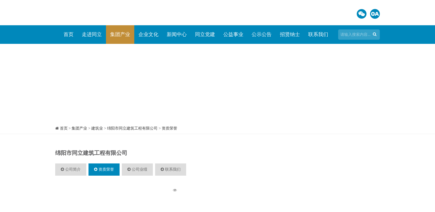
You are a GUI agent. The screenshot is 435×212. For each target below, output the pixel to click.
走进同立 (92, 34)
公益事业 (233, 34)
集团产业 (120, 34)
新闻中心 (177, 34)
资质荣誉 (169, 128)
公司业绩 (137, 169)
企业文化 (148, 34)
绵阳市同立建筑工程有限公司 (132, 128)
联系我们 (318, 34)
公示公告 (262, 34)
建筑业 (97, 128)
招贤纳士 (290, 34)
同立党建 (205, 34)
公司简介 (71, 169)
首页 (69, 34)
